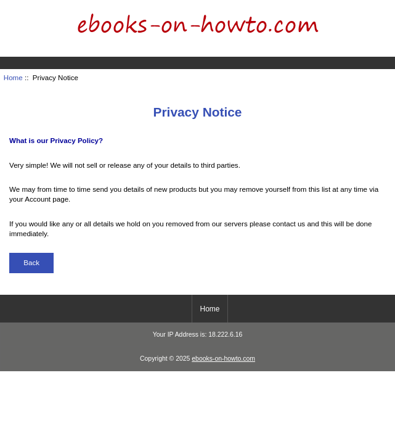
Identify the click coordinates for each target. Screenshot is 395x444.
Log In (376, 9)
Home (336, 9)
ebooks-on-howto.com (223, 358)
